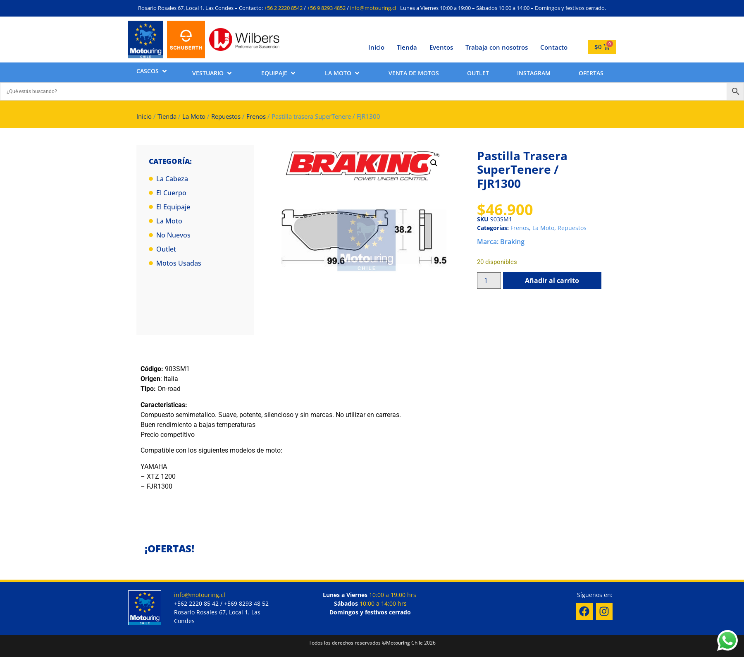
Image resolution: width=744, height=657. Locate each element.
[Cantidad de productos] (489, 280)
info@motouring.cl (373, 8)
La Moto (193, 116)
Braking (512, 241)
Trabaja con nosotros (496, 47)
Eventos (441, 47)
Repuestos (226, 116)
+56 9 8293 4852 (326, 8)
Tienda (407, 47)
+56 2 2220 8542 (283, 8)
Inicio (376, 47)
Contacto (554, 47)
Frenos (256, 116)
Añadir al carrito (552, 280)
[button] (152, 71)
